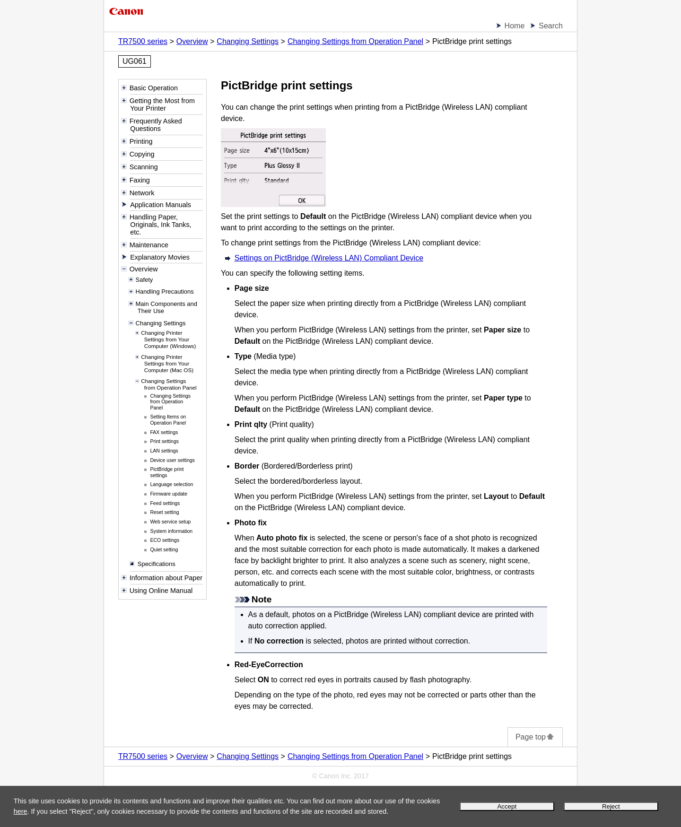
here (20, 811)
